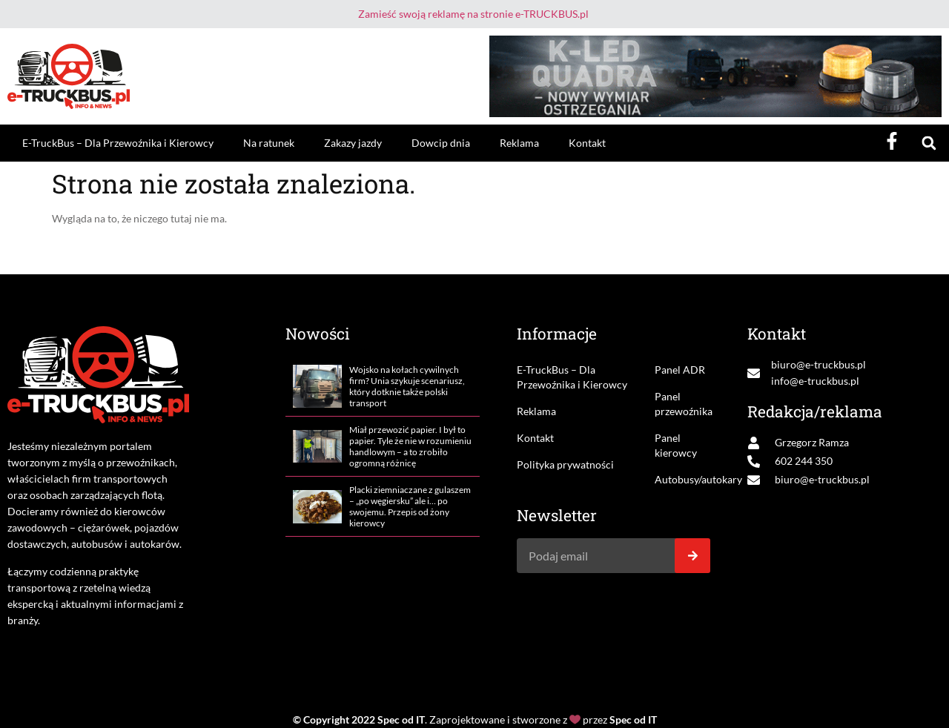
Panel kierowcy (676, 445)
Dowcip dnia (440, 142)
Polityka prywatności (565, 464)
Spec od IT (401, 719)
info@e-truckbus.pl (815, 380)
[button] (929, 143)
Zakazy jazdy (353, 142)
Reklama (519, 142)
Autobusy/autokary (683, 479)
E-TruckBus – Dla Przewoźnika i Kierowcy (118, 142)
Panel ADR (680, 369)
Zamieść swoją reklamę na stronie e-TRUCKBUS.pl (473, 13)
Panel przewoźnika (683, 403)
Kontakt (587, 142)
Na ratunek (268, 142)
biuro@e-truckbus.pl (818, 364)
